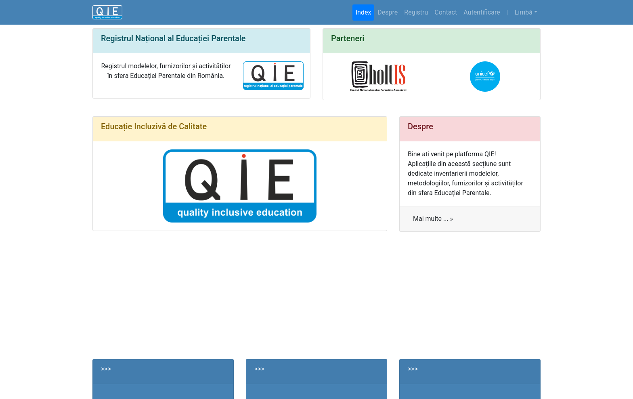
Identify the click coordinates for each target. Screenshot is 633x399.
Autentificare (481, 12)
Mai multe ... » (433, 219)
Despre (387, 12)
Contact (445, 12)
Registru (416, 12)
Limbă (523, 12)
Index (363, 12)
